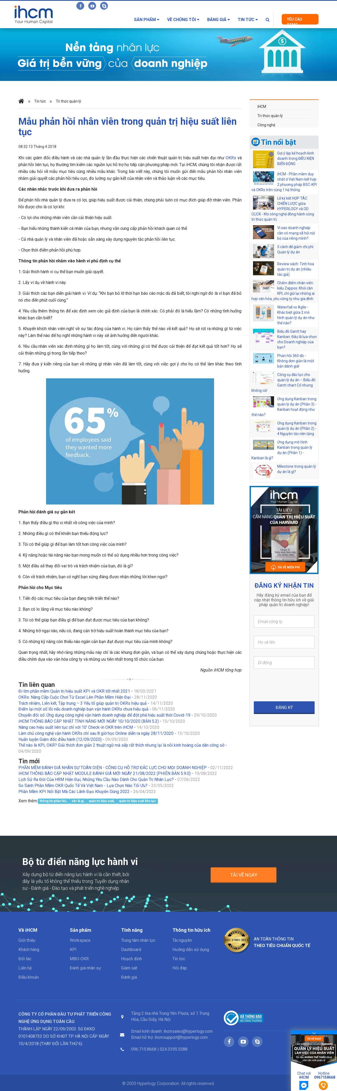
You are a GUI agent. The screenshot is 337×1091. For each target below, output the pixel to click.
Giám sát (129, 968)
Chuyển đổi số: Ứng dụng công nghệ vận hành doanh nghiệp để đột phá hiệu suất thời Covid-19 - (117, 715)
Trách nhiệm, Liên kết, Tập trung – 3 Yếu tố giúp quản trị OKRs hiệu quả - (95, 703)
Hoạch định (131, 958)
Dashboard (131, 949)
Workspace (80, 940)
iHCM (261, 106)
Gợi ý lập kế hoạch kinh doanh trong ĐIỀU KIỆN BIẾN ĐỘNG (295, 158)
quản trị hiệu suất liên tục (137, 801)
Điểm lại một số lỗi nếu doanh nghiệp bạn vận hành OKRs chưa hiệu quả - (96, 709)
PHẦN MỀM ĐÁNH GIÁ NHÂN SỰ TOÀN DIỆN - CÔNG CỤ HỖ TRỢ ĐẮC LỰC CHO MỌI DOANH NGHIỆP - (125, 767)
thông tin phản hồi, (54, 801)
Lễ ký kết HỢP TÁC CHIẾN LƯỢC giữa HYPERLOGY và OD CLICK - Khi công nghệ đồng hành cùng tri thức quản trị (282, 208)
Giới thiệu (26, 940)
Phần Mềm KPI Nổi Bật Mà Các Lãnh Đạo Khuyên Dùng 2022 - (87, 791)
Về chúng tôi (183, 19)
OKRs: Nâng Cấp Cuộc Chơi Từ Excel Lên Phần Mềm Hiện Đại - (87, 697)
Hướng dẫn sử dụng (190, 949)
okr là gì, (78, 801)
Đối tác (24, 958)
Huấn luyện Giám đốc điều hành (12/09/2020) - (73, 739)
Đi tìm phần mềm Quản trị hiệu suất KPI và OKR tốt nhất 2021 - (87, 691)
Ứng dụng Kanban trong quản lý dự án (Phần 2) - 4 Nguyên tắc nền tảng (296, 428)
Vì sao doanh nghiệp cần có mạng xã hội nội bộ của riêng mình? (296, 233)
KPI (73, 949)
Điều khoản (28, 977)
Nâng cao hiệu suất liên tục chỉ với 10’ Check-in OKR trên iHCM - (88, 727)
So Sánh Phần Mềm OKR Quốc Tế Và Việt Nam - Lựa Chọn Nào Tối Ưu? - (96, 785)
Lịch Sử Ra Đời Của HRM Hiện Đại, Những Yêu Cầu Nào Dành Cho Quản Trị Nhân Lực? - (109, 779)
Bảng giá (218, 19)
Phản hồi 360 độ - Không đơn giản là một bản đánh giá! (295, 361)
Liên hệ (25, 968)
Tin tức (248, 19)
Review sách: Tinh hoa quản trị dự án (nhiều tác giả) (295, 269)
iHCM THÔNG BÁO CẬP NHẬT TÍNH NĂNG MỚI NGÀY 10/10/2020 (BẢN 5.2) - (101, 721)
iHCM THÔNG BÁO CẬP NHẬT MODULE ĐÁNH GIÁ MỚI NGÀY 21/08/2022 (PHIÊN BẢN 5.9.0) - (117, 773)
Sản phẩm (146, 19)
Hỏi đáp (179, 968)
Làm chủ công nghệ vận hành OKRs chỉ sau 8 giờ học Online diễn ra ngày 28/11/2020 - (109, 733)
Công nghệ (266, 125)
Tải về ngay (243, 879)
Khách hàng (28, 949)
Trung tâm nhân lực (138, 940)
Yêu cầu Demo (294, 21)
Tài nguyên (182, 940)
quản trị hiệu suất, (102, 801)
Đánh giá (129, 977)
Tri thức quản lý (68, 101)
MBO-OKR (79, 958)
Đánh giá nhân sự (85, 968)
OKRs (231, 157)
